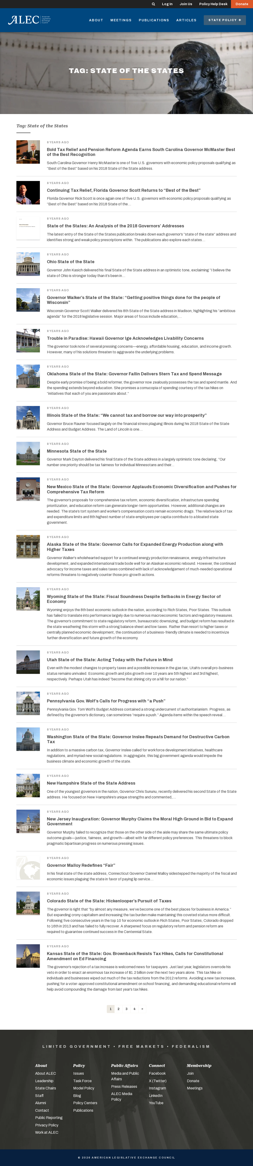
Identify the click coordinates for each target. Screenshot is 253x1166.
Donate (242, 4)
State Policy (224, 20)
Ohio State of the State (70, 261)
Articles (186, 20)
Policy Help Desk (213, 4)
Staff (39, 1096)
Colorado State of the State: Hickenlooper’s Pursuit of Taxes (109, 901)
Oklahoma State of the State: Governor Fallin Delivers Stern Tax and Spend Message (134, 374)
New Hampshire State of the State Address (91, 783)
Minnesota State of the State (77, 451)
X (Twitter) (157, 1081)
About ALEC (45, 1073)
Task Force (82, 1081)
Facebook (157, 1073)
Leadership (44, 1081)
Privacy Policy (46, 1125)
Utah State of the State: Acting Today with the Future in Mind (110, 659)
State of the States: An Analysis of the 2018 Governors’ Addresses (115, 226)
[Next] (142, 1009)
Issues (78, 1073)
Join (190, 1073)
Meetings (121, 20)
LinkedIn (155, 1096)
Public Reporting (49, 1118)
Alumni (40, 1103)
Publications (154, 20)
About (96, 20)
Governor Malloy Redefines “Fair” (81, 865)
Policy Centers (85, 1103)
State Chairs (45, 1088)
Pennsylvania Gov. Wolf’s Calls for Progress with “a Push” (106, 701)
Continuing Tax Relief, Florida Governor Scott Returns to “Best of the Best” (124, 190)
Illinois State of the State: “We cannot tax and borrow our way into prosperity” (127, 415)
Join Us (186, 4)
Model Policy (83, 1088)
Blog (77, 1096)
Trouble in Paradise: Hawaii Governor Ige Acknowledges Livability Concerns (125, 338)
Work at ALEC (46, 1132)
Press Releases (124, 1087)
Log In (167, 4)
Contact (42, 1110)
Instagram (157, 1088)
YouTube (156, 1103)
